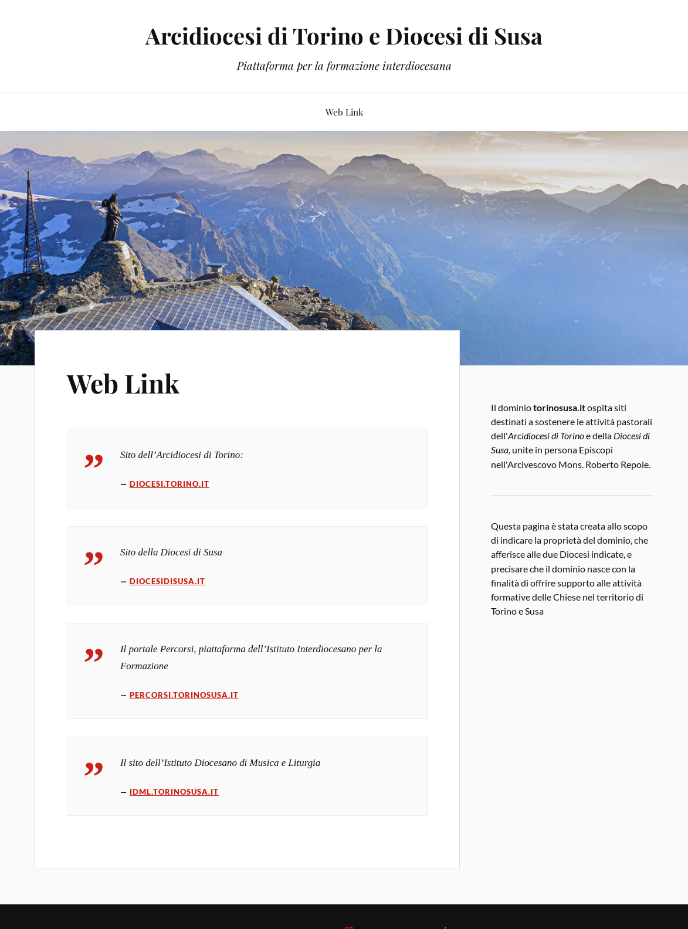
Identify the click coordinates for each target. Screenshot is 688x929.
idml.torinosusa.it (174, 791)
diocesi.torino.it (169, 484)
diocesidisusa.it (167, 581)
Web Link (344, 112)
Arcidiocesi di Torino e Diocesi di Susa (344, 35)
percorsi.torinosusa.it (184, 695)
